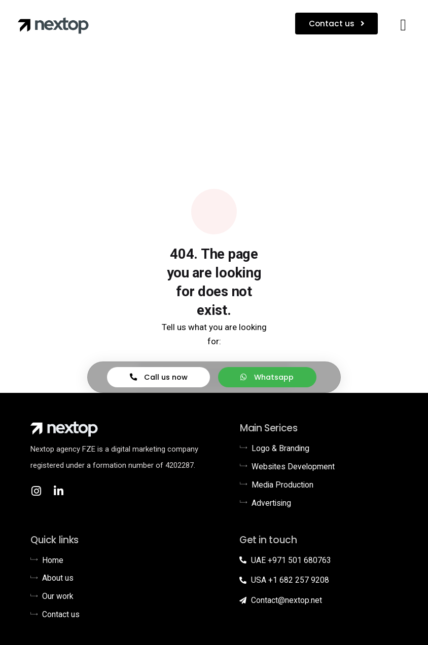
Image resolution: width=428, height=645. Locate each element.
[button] (403, 25)
